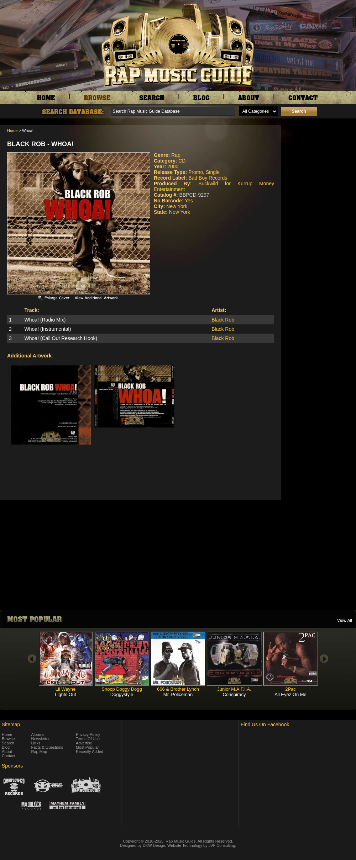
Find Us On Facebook (265, 724)
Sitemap (11, 724)
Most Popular (87, 747)
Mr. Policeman (178, 694)
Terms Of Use (88, 739)
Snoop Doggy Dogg (121, 689)
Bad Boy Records (207, 178)
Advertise (84, 743)
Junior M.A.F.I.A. (234, 689)
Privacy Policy (88, 734)
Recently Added (89, 751)
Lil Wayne (66, 689)
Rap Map (39, 751)
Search (8, 743)
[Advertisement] (320, 160)
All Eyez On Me (290, 694)
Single (213, 172)
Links (36, 743)
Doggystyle (121, 694)
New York (176, 206)
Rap (175, 155)
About (7, 751)
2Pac (290, 689)
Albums (37, 734)
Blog (6, 747)
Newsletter (40, 739)
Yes (189, 200)
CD (181, 161)
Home (12, 130)
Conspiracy (234, 694)
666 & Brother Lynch (178, 689)
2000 (172, 166)
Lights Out (65, 694)
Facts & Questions (47, 747)
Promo (195, 172)
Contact (8, 756)
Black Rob (222, 320)
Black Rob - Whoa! (40, 144)
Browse (8, 739)
